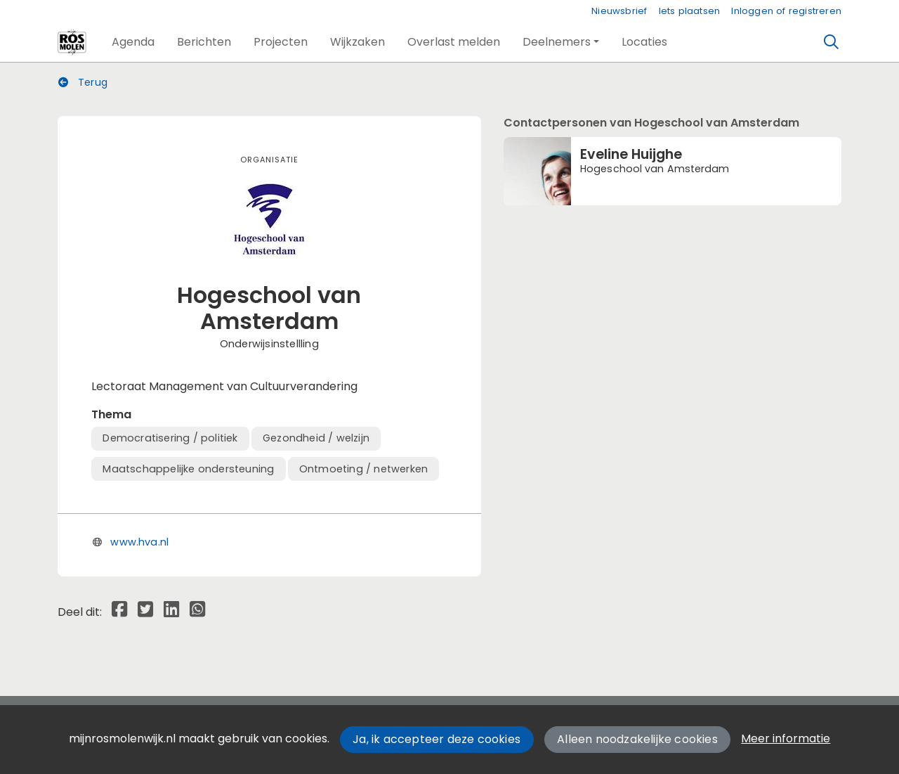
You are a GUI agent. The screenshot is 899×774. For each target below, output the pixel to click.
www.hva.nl (139, 542)
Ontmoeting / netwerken (363, 469)
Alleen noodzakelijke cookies (637, 739)
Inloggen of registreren (786, 11)
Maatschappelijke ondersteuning (188, 469)
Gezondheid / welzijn (316, 438)
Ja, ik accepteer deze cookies (436, 739)
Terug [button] (82, 82)
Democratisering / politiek (170, 438)
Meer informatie (785, 738)
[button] (133, 42)
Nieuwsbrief (619, 11)
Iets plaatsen (690, 11)
